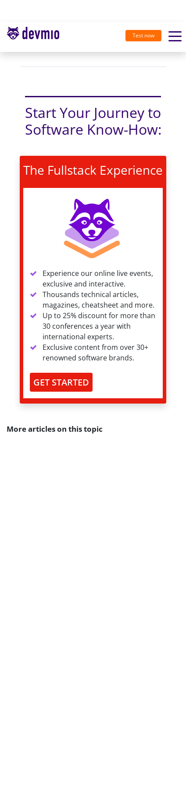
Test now (143, 35)
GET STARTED (61, 382)
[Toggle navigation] (36, 37)
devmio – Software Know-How (33, 36)
